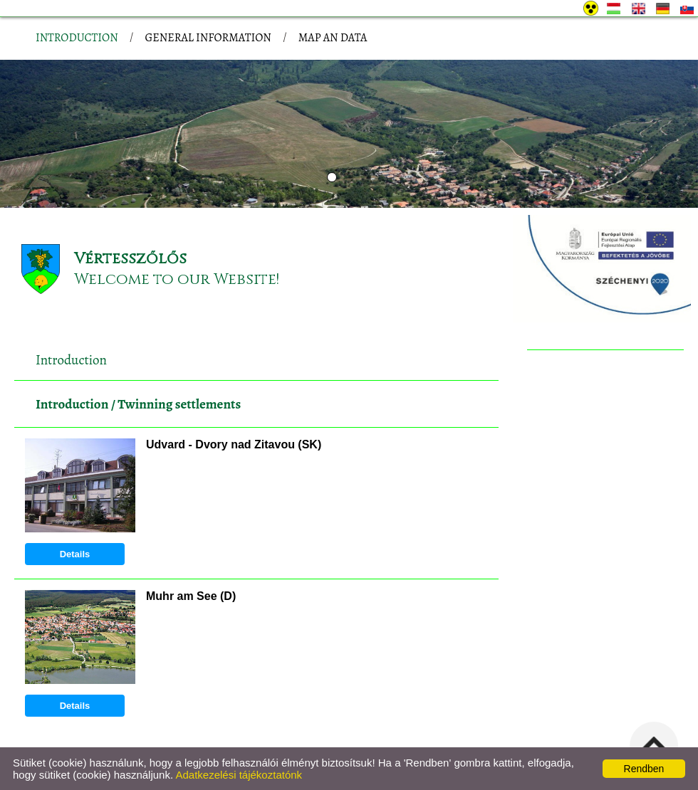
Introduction (72, 404)
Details (75, 554)
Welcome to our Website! (176, 279)
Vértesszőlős (130, 258)
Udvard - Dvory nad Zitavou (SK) (233, 444)
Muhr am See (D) (191, 596)
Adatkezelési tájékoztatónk (238, 775)
